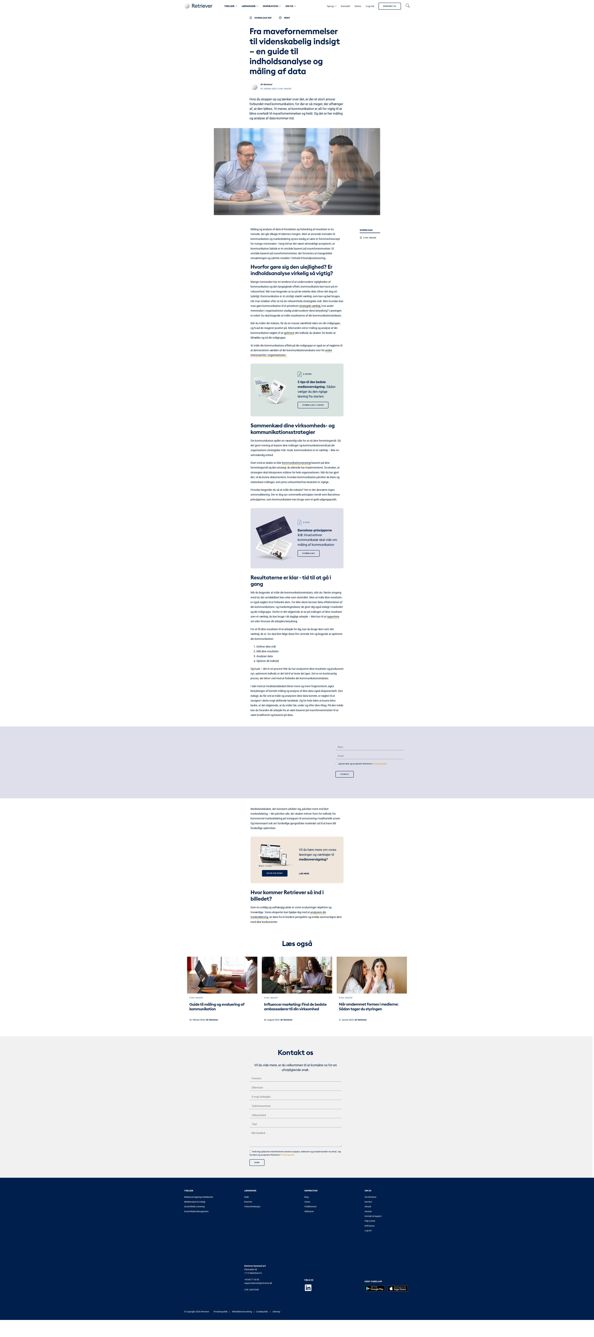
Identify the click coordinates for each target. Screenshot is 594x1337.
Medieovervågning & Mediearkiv (198, 1197)
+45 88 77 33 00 (251, 1280)
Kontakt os (389, 6)
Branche (248, 1202)
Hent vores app (373, 1282)
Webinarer (309, 1212)
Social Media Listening (194, 1207)
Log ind (370, 6)
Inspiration (272, 6)
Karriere (368, 1202)
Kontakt (345, 6)
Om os (290, 6)
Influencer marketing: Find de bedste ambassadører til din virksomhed (295, 1006)
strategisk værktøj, (310, 305)
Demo (358, 6)
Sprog (332, 6)
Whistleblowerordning (242, 1312)
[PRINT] (280, 17)
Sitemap (276, 1312)
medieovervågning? (313, 859)
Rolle (246, 1197)
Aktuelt (368, 1207)
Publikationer (310, 1207)
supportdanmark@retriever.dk (258, 1283)
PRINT (287, 17)
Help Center (370, 1221)
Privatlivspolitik (287, 1155)
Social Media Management (196, 1212)
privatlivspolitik (379, 764)
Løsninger (250, 6)
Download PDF (263, 17)
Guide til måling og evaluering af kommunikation (216, 1006)
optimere (289, 332)
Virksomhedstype (252, 1207)
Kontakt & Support (373, 1216)
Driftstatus (370, 1226)
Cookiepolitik (262, 1312)
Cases (307, 1202)
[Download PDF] (250, 17)
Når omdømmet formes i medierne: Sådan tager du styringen (368, 1006)
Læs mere (304, 873)
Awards (368, 1212)
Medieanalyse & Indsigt (194, 1202)
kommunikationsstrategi (296, 462)
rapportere (333, 616)
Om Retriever (370, 1197)
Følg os (308, 1280)
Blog (306, 1197)
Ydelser (230, 6)
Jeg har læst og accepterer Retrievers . (362, 764)
